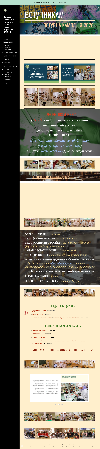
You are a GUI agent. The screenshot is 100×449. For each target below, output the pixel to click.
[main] (59, 19)
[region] (50, 2)
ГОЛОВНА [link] (7, 39)
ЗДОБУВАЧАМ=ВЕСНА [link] (10, 56)
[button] (98, 7)
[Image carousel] (59, 389)
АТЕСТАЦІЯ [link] (7, 63)
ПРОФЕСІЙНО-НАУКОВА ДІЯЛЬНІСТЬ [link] (8, 74)
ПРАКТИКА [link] (7, 59)
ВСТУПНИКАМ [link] (8, 42)
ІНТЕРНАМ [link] (7, 70)
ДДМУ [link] (5, 83)
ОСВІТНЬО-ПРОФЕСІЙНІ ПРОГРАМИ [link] (7, 47)
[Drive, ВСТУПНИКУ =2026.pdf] (59, 199)
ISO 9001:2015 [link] (8, 80)
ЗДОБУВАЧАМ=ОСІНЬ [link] (10, 52)
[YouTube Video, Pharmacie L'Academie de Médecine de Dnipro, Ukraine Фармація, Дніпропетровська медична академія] (59, 47)
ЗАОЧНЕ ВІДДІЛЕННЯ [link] (10, 66)
